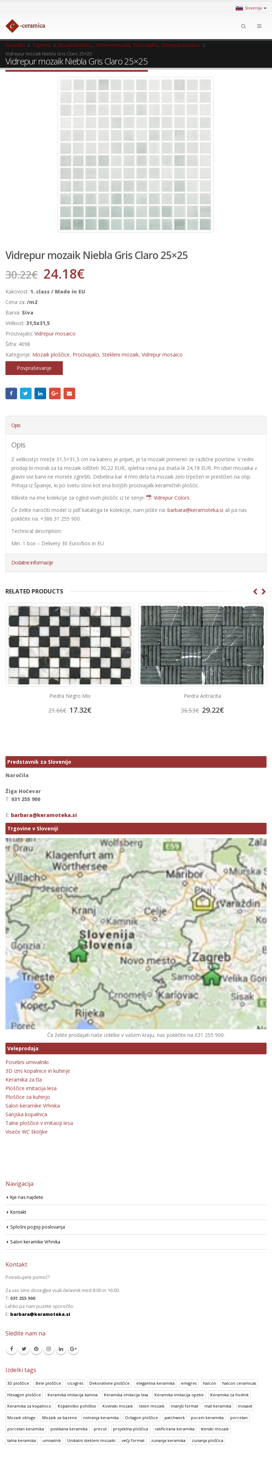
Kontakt (18, 1212)
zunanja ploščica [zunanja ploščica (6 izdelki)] (207, 1440)
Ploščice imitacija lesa (31, 1088)
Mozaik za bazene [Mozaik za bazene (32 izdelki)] (59, 1417)
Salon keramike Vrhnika (32, 1105)
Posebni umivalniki (27, 1062)
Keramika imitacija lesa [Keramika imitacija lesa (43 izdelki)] (126, 1394)
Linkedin (61, 1348)
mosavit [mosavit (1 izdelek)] (245, 1406)
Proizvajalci (86, 354)
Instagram (48, 1348)
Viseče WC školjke (26, 1131)
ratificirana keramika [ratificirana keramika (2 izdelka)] (175, 1428)
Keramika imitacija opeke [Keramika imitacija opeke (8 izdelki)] (179, 1394)
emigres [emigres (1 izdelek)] (188, 1383)
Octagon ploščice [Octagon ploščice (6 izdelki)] (141, 1417)
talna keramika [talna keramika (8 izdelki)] (21, 1440)
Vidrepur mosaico (55, 333)
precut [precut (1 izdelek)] (100, 1428)
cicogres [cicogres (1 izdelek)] (75, 1383)
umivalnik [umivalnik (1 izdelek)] (51, 1440)
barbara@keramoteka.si (195, 510)
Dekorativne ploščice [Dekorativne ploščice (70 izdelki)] (109, 1383)
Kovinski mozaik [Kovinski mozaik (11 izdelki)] (117, 1406)
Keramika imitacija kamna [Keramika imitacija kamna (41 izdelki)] (73, 1394)
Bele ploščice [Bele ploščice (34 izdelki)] (48, 1383)
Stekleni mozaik (120, 354)
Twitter (26, 393)
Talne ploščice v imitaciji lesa (39, 1123)
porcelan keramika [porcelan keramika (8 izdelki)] (25, 1428)
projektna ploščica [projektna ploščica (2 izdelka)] (130, 1428)
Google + (55, 393)
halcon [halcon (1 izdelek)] (209, 1383)
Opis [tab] (15, 425)
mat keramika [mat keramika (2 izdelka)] (217, 1406)
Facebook (11, 393)
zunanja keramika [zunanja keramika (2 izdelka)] (168, 1440)
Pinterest (36, 1348)
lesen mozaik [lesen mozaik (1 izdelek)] (152, 1406)
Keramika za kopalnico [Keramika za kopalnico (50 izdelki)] (29, 1406)
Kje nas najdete (27, 1197)
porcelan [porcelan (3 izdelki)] (239, 1417)
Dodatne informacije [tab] (32, 562)
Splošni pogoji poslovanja (37, 1227)
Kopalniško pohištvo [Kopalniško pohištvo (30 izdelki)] (77, 1406)
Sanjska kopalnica (26, 1114)
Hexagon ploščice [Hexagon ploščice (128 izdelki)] (24, 1394)
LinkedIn (40, 393)
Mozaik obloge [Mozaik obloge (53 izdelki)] (21, 1417)
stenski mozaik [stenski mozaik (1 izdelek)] (215, 1428)
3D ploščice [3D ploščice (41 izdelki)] (18, 1383)
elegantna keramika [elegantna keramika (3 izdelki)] (155, 1383)
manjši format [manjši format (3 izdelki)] (184, 1406)
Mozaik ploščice (51, 354)
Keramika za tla (23, 1079)
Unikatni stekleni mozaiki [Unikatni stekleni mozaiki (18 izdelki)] (91, 1440)
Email (69, 393)
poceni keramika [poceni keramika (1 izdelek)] (207, 1417)
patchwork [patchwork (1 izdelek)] (175, 1417)
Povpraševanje (34, 367)
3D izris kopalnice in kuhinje (37, 1070)
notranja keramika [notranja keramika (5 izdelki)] (101, 1417)
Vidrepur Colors (172, 497)
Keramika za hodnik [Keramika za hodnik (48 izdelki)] (229, 1394)
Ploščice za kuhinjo (27, 1096)
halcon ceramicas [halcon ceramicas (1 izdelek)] (239, 1383)
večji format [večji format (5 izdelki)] (133, 1440)
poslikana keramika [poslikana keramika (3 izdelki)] (69, 1428)
